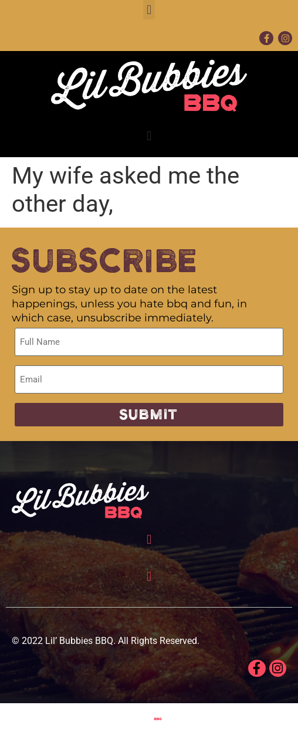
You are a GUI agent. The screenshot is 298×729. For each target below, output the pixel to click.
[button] (148, 9)
